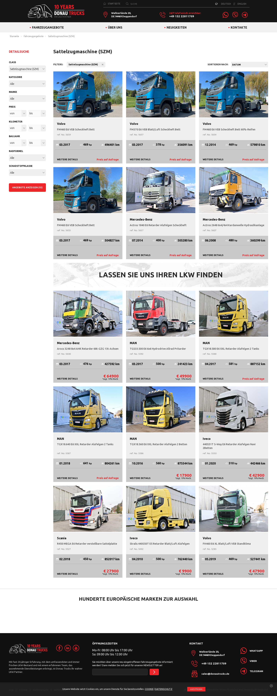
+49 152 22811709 (181, 16)
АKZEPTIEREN (196, 689)
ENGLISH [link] (242, 4)
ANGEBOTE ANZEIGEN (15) (27, 187)
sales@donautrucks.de (215, 673)
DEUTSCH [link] (226, 4)
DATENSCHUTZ (163, 689)
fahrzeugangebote (34, 36)
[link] (225, 15)
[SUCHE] (127, 3)
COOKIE (149, 689)
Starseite (14, 36)
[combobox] (249, 64)
